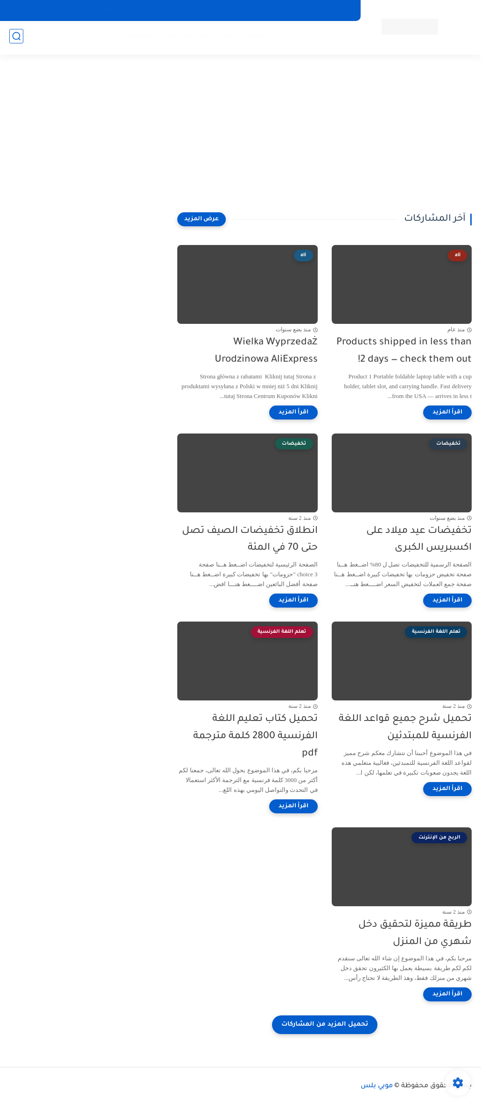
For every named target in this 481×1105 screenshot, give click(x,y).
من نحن (247, 10)
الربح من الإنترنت (304, 38)
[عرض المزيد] (201, 219)
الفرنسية (141, 38)
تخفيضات (253, 38)
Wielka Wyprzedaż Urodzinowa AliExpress (266, 351)
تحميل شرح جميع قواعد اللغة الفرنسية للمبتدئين (405, 728)
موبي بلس (377, 1086)
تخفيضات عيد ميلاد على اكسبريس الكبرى (419, 540)
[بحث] (16, 38)
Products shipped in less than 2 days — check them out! (404, 351)
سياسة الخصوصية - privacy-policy (177, 10)
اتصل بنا (281, 10)
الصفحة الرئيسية (327, 10)
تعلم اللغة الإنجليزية (196, 38)
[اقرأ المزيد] (447, 413)
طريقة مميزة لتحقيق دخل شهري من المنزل (415, 934)
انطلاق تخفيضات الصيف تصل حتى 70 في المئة (250, 540)
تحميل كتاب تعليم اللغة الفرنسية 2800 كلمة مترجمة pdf (255, 736)
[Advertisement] (240, 140)
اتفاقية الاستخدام (93, 10)
